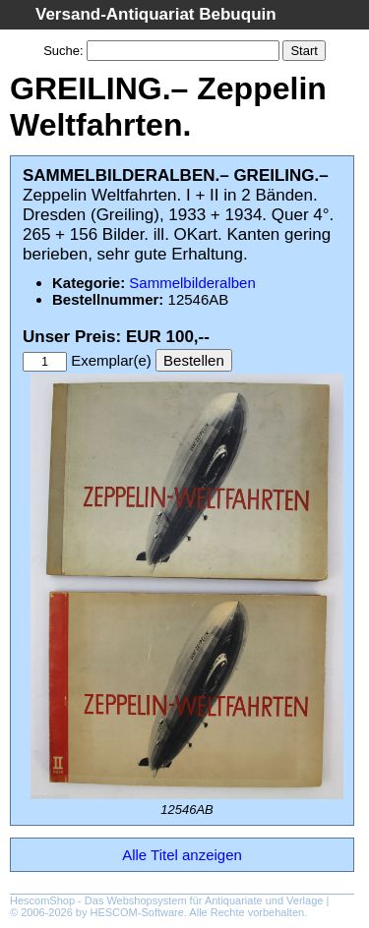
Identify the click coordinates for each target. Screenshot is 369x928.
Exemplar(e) (111, 360)
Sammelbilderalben (192, 282)
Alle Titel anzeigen (182, 854)
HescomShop (42, 900)
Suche (61, 50)
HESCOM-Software (137, 912)
